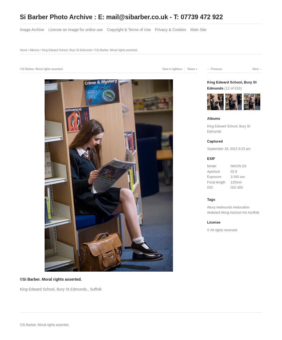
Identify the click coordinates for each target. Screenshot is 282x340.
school (236, 212)
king (226, 212)
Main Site (198, 29)
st (245, 212)
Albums (34, 50)
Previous (216, 69)
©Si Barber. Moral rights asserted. (116, 50)
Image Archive (32, 29)
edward (214, 212)
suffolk (254, 212)
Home (24, 50)
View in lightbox (172, 69)
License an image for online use (75, 29)
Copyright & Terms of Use (129, 29)
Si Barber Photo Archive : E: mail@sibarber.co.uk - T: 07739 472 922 (121, 17)
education (242, 207)
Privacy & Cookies (170, 29)
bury (212, 207)
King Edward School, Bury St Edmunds (67, 50)
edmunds (225, 207)
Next (256, 69)
